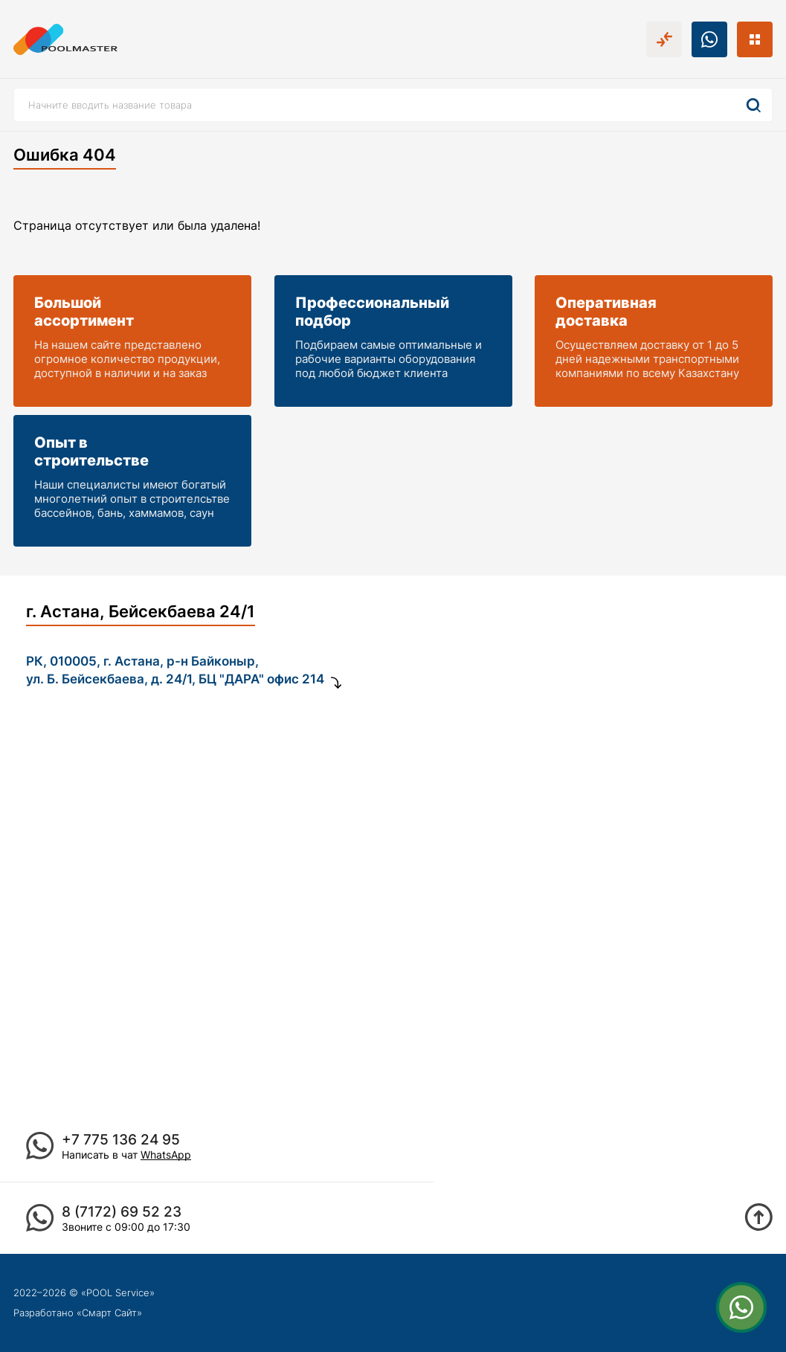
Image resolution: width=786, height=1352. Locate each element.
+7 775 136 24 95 (121, 1139)
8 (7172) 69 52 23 (121, 1211)
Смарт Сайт (109, 1313)
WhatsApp (166, 1154)
